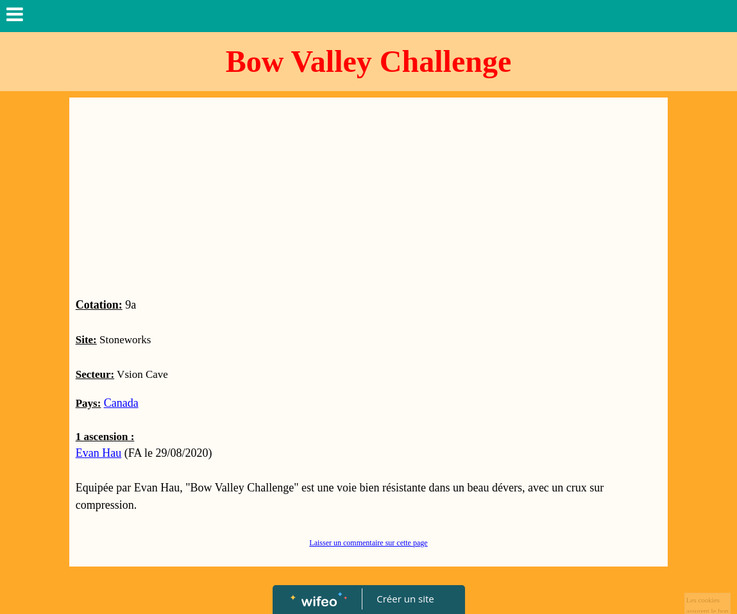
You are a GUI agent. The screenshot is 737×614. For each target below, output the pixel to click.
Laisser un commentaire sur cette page (368, 542)
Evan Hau (98, 453)
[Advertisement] (368, 200)
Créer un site (405, 598)
